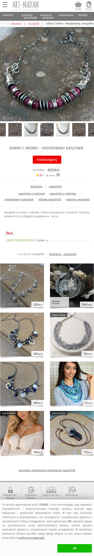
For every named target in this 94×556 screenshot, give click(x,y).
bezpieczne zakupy (10, 497)
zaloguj (88, 9)
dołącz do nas (51, 495)
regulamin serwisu (31, 497)
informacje (71, 495)
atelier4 (54, 170)
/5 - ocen (45, 175)
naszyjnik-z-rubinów (63, 193)
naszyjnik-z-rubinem (31, 193)
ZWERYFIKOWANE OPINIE (27, 240)
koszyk (78, 9)
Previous (7, 71)
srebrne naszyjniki (78, 199)
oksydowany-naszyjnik (19, 199)
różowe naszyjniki (49, 199)
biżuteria (36, 186)
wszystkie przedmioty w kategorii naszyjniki (47, 470)
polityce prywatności (32, 537)
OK (75, 548)
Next (87, 71)
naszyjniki (55, 186)
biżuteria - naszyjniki (63, 254)
